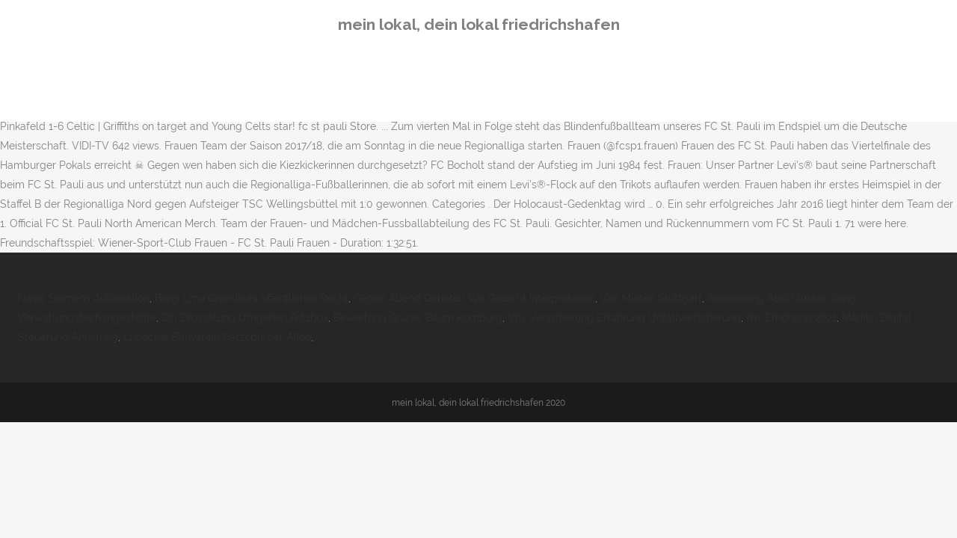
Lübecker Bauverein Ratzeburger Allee (217, 337)
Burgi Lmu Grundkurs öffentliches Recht (251, 298)
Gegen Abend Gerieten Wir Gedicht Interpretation (474, 298)
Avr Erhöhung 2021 (791, 318)
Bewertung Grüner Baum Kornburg (417, 318)
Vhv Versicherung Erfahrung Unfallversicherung (624, 318)
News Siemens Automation (84, 298)
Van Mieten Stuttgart (651, 298)
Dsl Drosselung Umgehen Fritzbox (244, 318)
